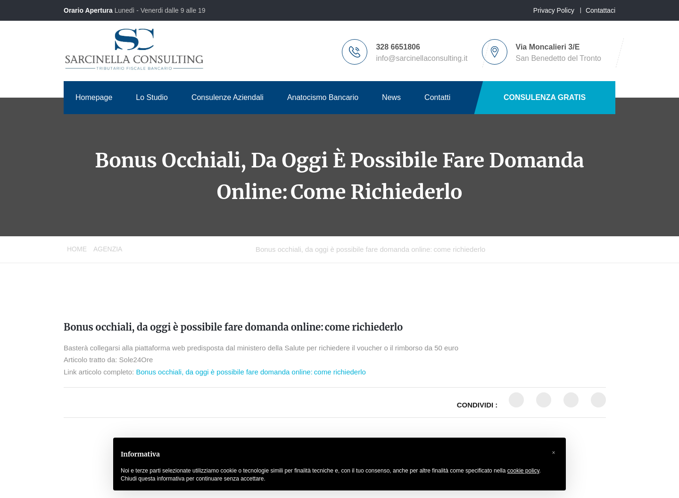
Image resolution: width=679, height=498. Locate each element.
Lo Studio (152, 97)
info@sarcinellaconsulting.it (421, 58)
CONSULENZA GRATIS (545, 97)
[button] (553, 452)
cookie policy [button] (523, 470)
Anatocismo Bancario (322, 97)
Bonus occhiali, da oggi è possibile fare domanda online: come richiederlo (233, 327)
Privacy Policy (553, 10)
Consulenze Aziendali (227, 97)
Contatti (437, 97)
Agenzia (107, 249)
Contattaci (600, 10)
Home (77, 249)
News (391, 97)
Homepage (93, 97)
